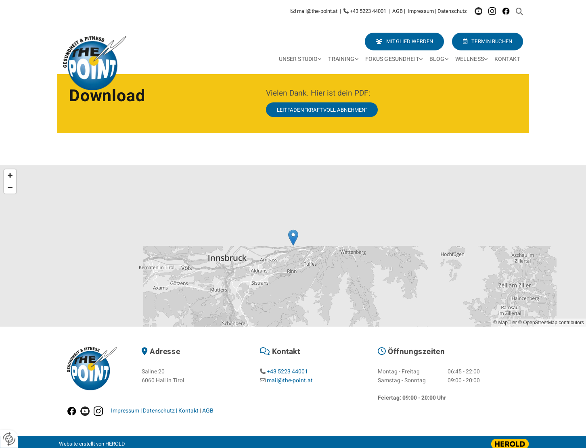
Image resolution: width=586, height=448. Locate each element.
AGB (398, 11)
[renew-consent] (9, 439)
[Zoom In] (10, 175)
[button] (487, 41)
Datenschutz (452, 11)
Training (341, 59)
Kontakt (507, 59)
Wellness (469, 59)
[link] (300, 59)
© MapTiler (505, 322)
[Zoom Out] (10, 187)
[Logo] (96, 63)
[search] (519, 11)
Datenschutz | (160, 410)
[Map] (293, 246)
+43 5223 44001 (287, 371)
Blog (437, 59)
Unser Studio (298, 59)
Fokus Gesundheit (392, 59)
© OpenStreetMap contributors (551, 322)
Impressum (421, 11)
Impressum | (127, 410)
